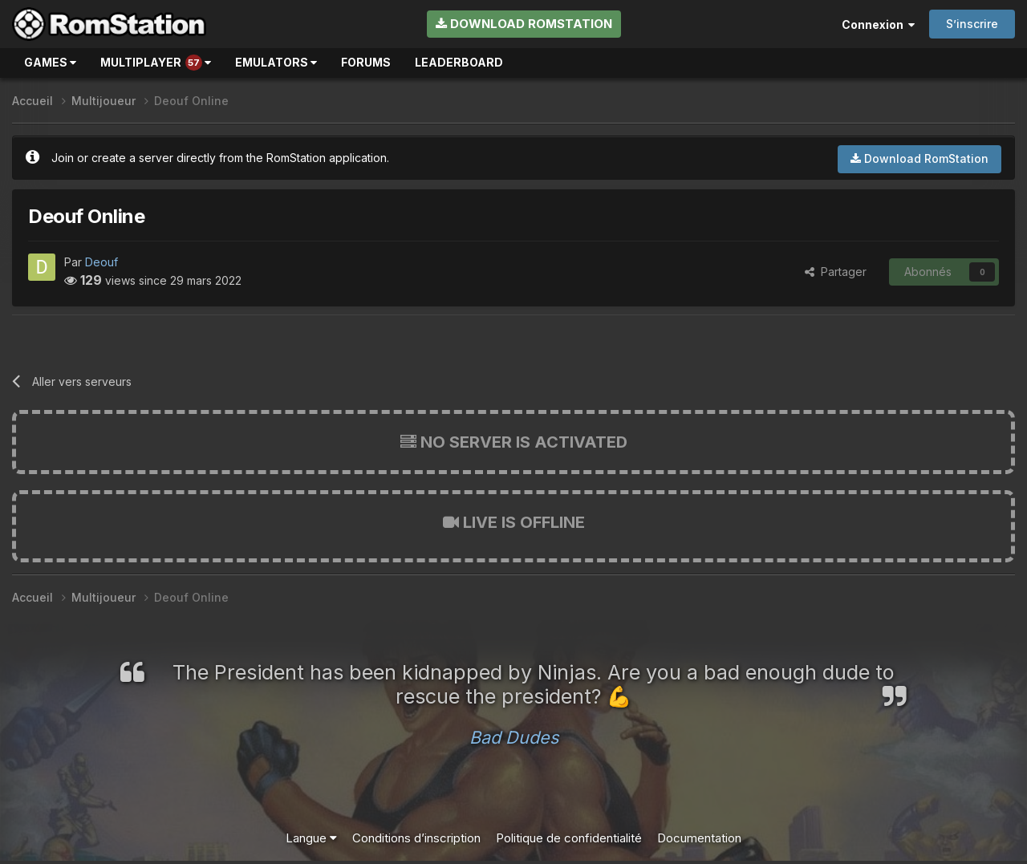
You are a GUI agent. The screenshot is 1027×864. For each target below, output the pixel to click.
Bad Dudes (513, 737)
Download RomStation (524, 23)
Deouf (101, 262)
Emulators (276, 62)
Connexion (878, 24)
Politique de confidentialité (569, 838)
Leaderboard (459, 62)
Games (50, 62)
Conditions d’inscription (416, 838)
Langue (311, 838)
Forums (366, 62)
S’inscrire (972, 23)
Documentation (699, 838)
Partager (836, 271)
